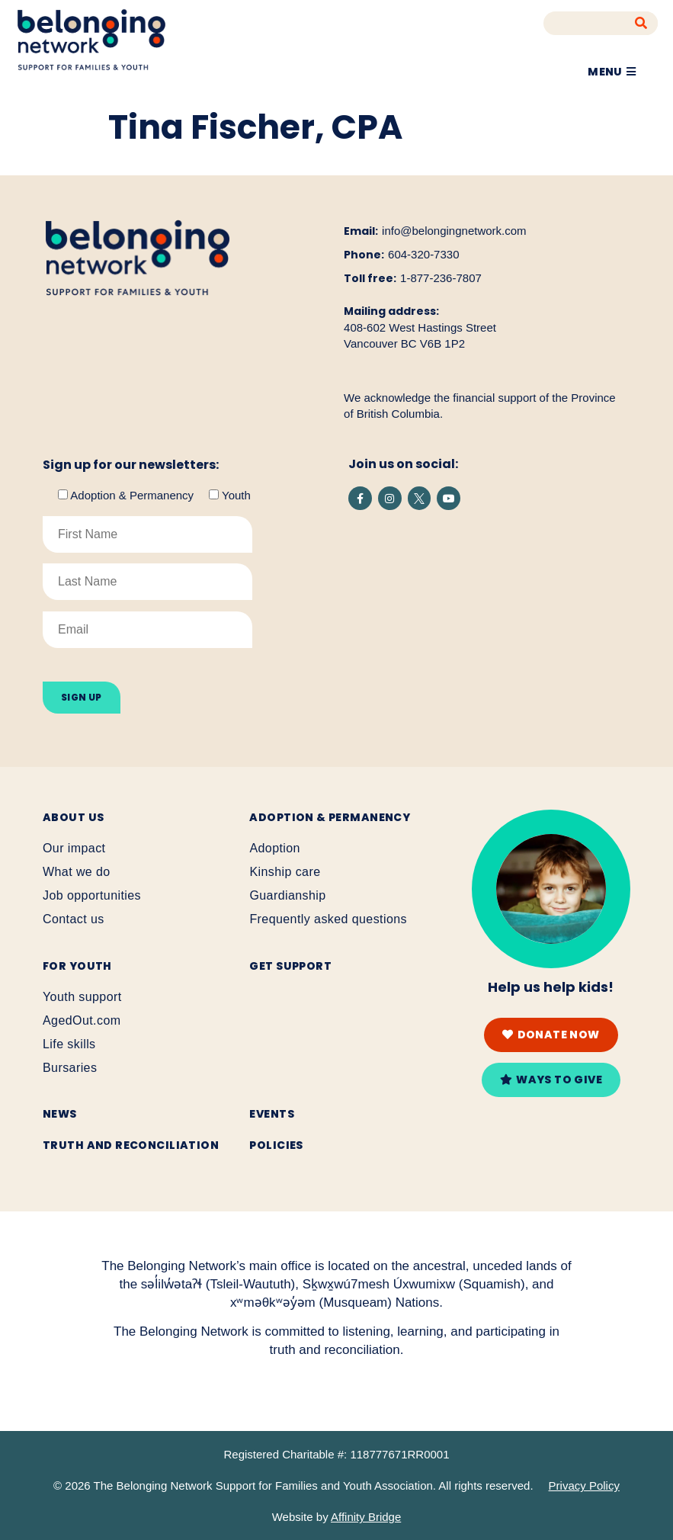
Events (271, 1113)
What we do (77, 871)
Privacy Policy (584, 1485)
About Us (73, 817)
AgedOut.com (81, 1020)
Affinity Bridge (366, 1516)
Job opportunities (92, 895)
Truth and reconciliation (131, 1145)
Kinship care (284, 871)
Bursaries (70, 1067)
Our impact (74, 848)
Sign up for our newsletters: (131, 465)
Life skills (69, 1044)
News (60, 1113)
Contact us (73, 919)
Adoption (274, 848)
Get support (290, 966)
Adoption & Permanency (329, 817)
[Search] (641, 23)
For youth (77, 966)
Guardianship (287, 895)
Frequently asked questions (328, 919)
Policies (276, 1145)
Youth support (82, 996)
